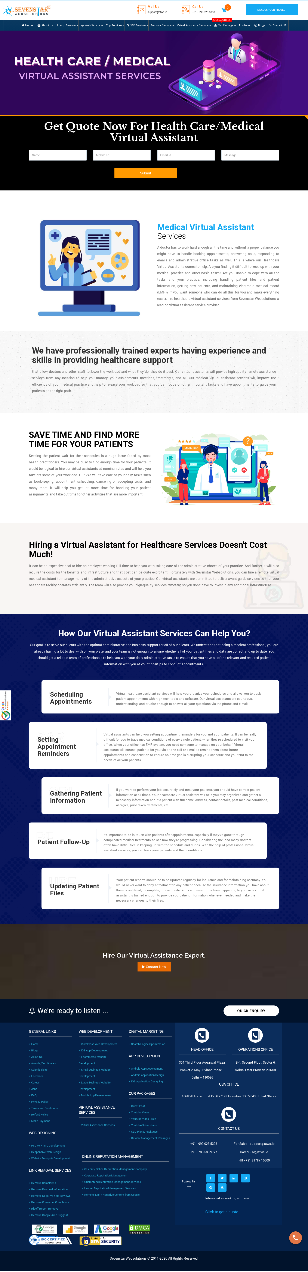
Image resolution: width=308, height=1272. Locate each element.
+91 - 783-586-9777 (203, 1153)
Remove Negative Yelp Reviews (50, 1197)
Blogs (33, 1052)
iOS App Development (93, 1052)
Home (33, 1045)
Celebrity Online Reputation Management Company (114, 1170)
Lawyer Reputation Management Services (109, 1189)
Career (34, 1084)
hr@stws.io (260, 1153)
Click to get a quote (221, 1213)
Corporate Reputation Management (104, 1177)
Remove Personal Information (48, 1190)
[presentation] (61, 177)
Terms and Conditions (43, 1109)
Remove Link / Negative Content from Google (111, 1196)
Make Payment (39, 1122)
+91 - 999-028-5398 (208, 12)
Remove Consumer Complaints (49, 1203)
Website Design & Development (49, 1159)
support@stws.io (159, 12)
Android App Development (146, 1070)
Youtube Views (139, 1114)
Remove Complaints (42, 1184)
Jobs (33, 1090)
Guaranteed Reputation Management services (111, 1183)
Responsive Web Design (45, 1153)
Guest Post (137, 1107)
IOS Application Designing (146, 1083)
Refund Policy (38, 1116)
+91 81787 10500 (258, 1161)
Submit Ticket (39, 1071)
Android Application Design (146, 1076)
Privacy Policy (39, 1103)
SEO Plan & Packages (143, 1133)
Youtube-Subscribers (143, 1126)
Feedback (36, 1077)
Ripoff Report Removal (44, 1210)
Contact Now (154, 968)
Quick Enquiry (251, 1012)
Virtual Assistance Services (97, 1126)
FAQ (33, 1096)
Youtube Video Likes (142, 1120)
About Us (36, 1058)
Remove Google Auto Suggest (48, 1216)
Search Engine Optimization (147, 1045)
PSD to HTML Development (47, 1147)
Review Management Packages (149, 1139)
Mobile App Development (95, 1096)
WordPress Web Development (98, 1045)
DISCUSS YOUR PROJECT (275, 10)
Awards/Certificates (42, 1064)
